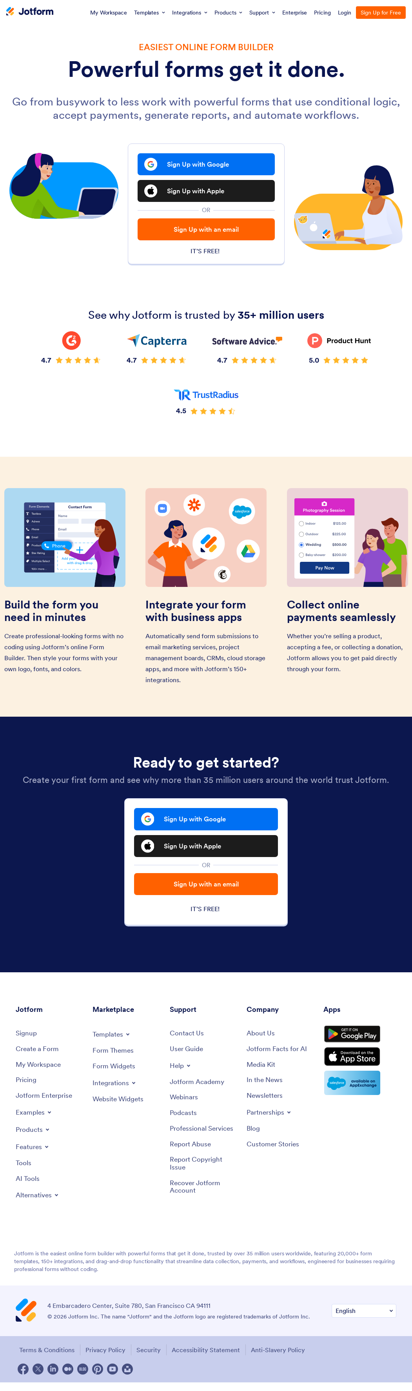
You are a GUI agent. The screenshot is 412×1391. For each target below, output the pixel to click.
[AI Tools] (28, 1188)
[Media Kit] (262, 1072)
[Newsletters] (266, 1104)
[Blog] (254, 1138)
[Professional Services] (203, 1138)
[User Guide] (187, 1056)
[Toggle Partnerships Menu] (270, 1121)
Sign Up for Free (381, 12)
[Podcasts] (184, 1121)
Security (151, 1358)
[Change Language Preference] (364, 1320)
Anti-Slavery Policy (284, 1358)
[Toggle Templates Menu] (112, 1041)
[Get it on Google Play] (359, 1043)
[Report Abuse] (191, 1153)
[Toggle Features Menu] (33, 1155)
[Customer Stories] (274, 1153)
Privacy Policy (106, 1358)
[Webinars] (185, 1105)
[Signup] (27, 1040)
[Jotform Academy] (198, 1089)
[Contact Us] (187, 1040)
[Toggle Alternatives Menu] (39, 1204)
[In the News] (266, 1088)
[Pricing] (27, 1088)
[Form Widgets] (115, 1074)
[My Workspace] (40, 1072)
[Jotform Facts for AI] (278, 1056)
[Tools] (24, 1172)
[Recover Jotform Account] (204, 1197)
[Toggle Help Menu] (181, 1072)
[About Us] (261, 1040)
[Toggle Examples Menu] (34, 1121)
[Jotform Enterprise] (45, 1104)
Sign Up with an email (206, 234)
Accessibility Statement (210, 1358)
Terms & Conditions (45, 1358)
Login (345, 12)
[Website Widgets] (120, 1107)
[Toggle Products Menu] (34, 1138)
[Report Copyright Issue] (204, 1173)
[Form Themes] (114, 1058)
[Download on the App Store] (359, 1069)
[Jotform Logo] (29, 12)
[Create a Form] (38, 1056)
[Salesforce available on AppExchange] (359, 1097)
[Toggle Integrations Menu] (115, 1090)
